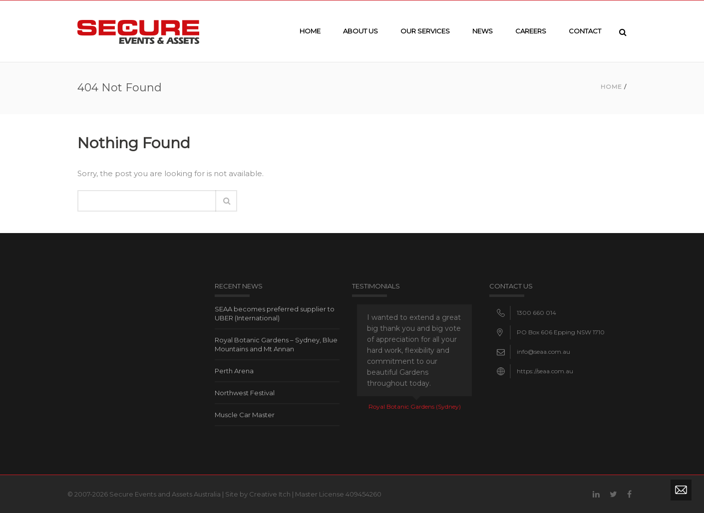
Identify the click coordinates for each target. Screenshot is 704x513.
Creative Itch (270, 494)
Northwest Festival (245, 393)
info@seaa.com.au (543, 351)
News (482, 31)
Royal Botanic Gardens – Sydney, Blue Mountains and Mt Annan (276, 344)
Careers (530, 31)
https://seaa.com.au (545, 371)
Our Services (425, 31)
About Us (360, 31)
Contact (585, 31)
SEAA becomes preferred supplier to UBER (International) (275, 313)
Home (310, 31)
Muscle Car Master (245, 415)
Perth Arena (234, 371)
